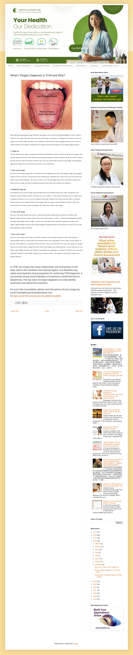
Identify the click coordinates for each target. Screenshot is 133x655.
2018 (95, 541)
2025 (95, 599)
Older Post (78, 311)
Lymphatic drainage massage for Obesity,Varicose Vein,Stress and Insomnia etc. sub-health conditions (113, 394)
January (98, 544)
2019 (95, 581)
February (98, 546)
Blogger (75, 644)
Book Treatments (23, 66)
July (96, 555)
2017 (95, 538)
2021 (95, 587)
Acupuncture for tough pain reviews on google (112, 502)
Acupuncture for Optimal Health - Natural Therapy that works (111, 411)
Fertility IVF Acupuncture (63, 66)
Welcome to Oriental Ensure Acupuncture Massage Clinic (113, 485)
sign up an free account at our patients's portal (37, 296)
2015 (95, 532)
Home (10, 66)
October (98, 561)
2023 (95, 593)
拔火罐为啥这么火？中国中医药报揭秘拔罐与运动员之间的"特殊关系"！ (112, 351)
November (99, 565)
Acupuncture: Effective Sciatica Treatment (111, 428)
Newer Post (15, 311)
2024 (95, 596)
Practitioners (81, 66)
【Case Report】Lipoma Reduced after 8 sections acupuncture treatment (111, 444)
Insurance (94, 66)
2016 (95, 535)
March (97, 550)
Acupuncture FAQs (41, 66)
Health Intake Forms (110, 66)
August (97, 559)
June (97, 553)
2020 (95, 584)
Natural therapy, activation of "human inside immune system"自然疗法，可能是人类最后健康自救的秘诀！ (113, 462)
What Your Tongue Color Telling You (107, 567)
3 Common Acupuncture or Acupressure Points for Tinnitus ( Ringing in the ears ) (113, 374)
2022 (95, 590)
